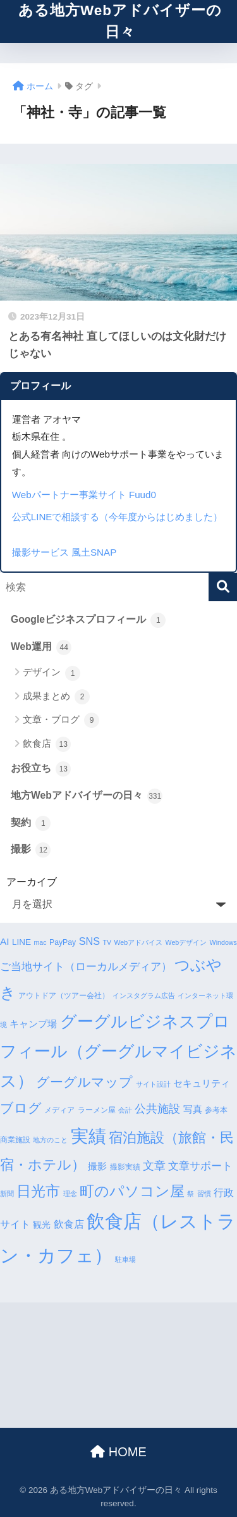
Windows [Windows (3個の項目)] (223, 942)
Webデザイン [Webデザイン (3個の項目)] (186, 942)
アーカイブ (31, 882)
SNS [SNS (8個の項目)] (89, 941)
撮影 (31, 850)
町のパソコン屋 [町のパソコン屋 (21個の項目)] (132, 1191)
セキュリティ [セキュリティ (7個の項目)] (201, 1083)
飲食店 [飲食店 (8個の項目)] (69, 1224)
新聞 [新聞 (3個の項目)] (7, 1193)
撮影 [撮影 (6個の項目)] (97, 1166)
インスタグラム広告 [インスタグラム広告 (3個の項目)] (143, 995)
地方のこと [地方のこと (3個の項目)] (50, 1140)
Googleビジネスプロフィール (88, 620)
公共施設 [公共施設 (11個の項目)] (157, 1108)
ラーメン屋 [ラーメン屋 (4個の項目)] (97, 1110)
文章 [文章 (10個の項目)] (154, 1165)
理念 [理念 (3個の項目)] (70, 1193)
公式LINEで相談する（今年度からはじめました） (117, 516)
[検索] (223, 587)
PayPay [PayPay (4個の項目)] (62, 942)
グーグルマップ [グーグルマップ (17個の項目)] (84, 1082)
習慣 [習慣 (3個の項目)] (204, 1193)
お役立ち (41, 769)
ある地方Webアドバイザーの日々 (120, 21)
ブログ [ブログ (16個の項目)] (21, 1108)
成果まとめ (56, 696)
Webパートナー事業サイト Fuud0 (84, 494)
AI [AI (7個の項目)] (4, 941)
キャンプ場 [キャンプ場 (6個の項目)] (33, 1024)
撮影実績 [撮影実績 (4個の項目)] (125, 1167)
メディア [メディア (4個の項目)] (59, 1110)
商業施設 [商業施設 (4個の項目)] (15, 1139)
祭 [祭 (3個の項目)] (190, 1193)
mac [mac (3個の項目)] (39, 942)
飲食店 (47, 744)
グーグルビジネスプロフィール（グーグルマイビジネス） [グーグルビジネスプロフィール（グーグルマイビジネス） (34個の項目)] (118, 1051)
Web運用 (41, 647)
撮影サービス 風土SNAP (64, 552)
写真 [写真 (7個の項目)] (192, 1109)
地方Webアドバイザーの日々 (86, 796)
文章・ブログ (61, 720)
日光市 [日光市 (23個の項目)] (38, 1191)
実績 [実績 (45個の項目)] (88, 1136)
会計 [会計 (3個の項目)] (125, 1110)
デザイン (51, 673)
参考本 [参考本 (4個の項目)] (216, 1110)
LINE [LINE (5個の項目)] (21, 942)
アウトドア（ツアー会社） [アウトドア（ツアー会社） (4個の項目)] (63, 995)
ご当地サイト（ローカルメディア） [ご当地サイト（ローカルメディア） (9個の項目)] (86, 967)
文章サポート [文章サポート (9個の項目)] (200, 1166)
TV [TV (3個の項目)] (106, 942)
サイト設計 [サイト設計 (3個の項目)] (153, 1084)
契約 (31, 823)
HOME (118, 1452)
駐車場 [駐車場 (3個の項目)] (125, 1259)
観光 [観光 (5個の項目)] (42, 1225)
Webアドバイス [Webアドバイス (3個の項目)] (138, 942)
